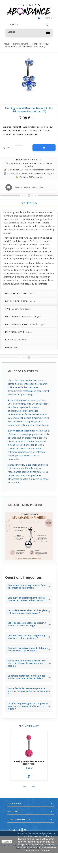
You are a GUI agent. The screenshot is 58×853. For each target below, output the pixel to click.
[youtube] (14, 830)
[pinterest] (19, 830)
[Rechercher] (47, 25)
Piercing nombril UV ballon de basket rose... (29, 762)
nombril (26, 212)
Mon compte (13, 811)
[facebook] (9, 830)
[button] (29, 32)
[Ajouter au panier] (44, 147)
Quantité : (8, 147)
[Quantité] (18, 147)
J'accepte (6, 842)
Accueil (7, 44)
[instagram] (24, 830)
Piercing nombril (20, 44)
